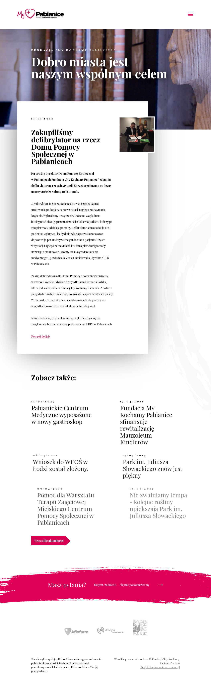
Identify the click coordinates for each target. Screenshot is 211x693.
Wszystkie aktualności (50, 540)
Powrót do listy (40, 336)
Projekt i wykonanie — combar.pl (160, 667)
